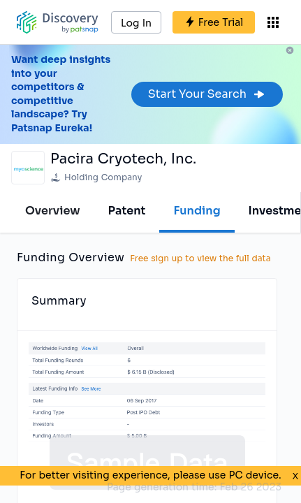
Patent (127, 210)
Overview (52, 210)
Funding (196, 210)
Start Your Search (207, 94)
